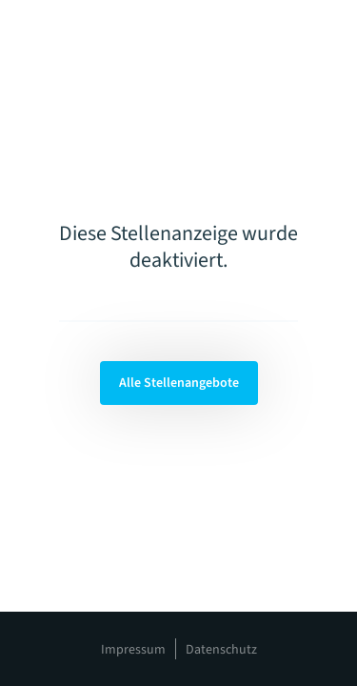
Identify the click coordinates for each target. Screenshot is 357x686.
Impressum (133, 649)
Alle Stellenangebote (179, 383)
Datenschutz (221, 649)
